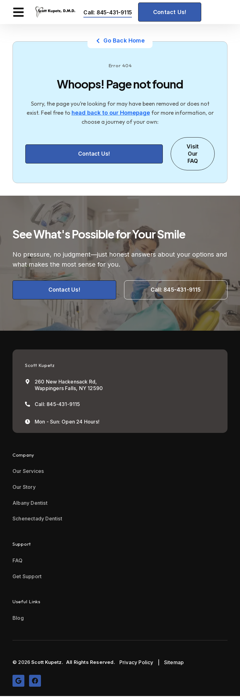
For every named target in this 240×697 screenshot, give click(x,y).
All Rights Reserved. (90, 663)
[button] (18, 12)
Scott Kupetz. (47, 663)
